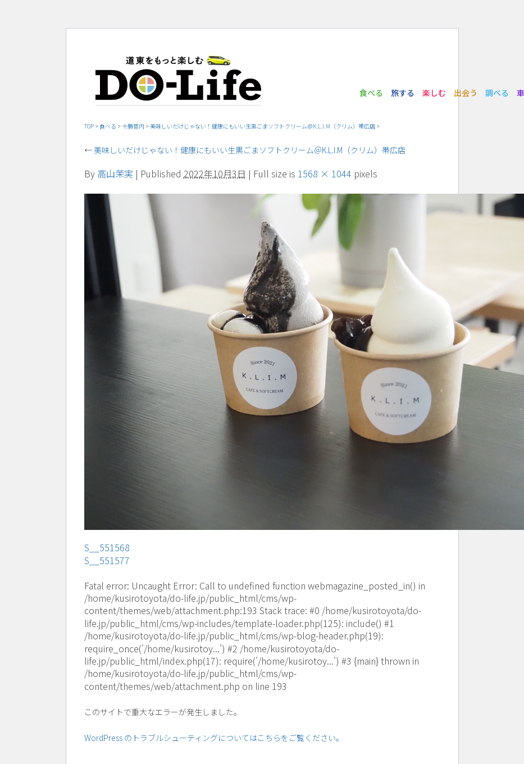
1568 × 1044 (325, 173)
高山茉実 (115, 173)
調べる (497, 93)
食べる (371, 93)
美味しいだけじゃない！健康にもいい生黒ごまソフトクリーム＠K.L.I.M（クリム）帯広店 (262, 126)
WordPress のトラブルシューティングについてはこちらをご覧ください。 (214, 737)
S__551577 (107, 560)
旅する (402, 93)
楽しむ (434, 93)
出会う (465, 93)
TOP (89, 126)
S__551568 (107, 547)
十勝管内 (133, 126)
